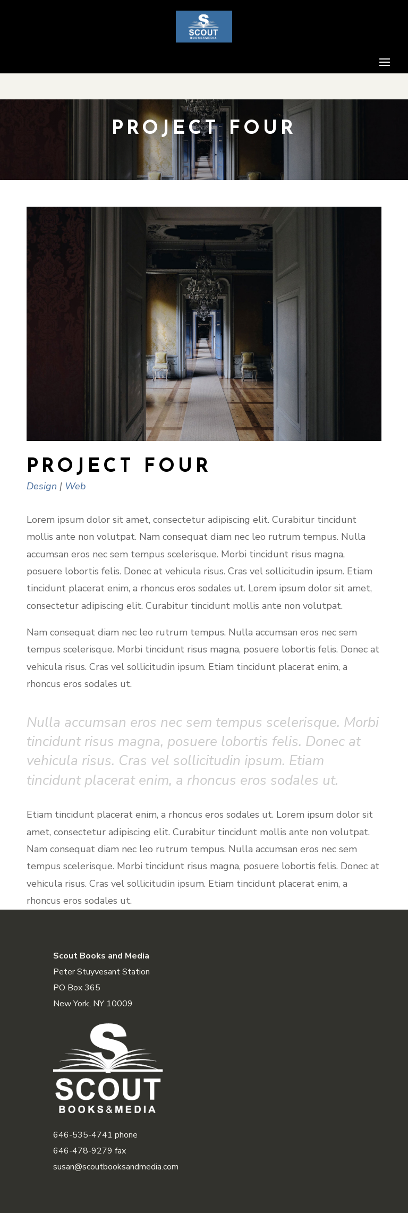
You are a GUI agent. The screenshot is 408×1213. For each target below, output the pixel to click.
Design (42, 486)
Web (75, 486)
